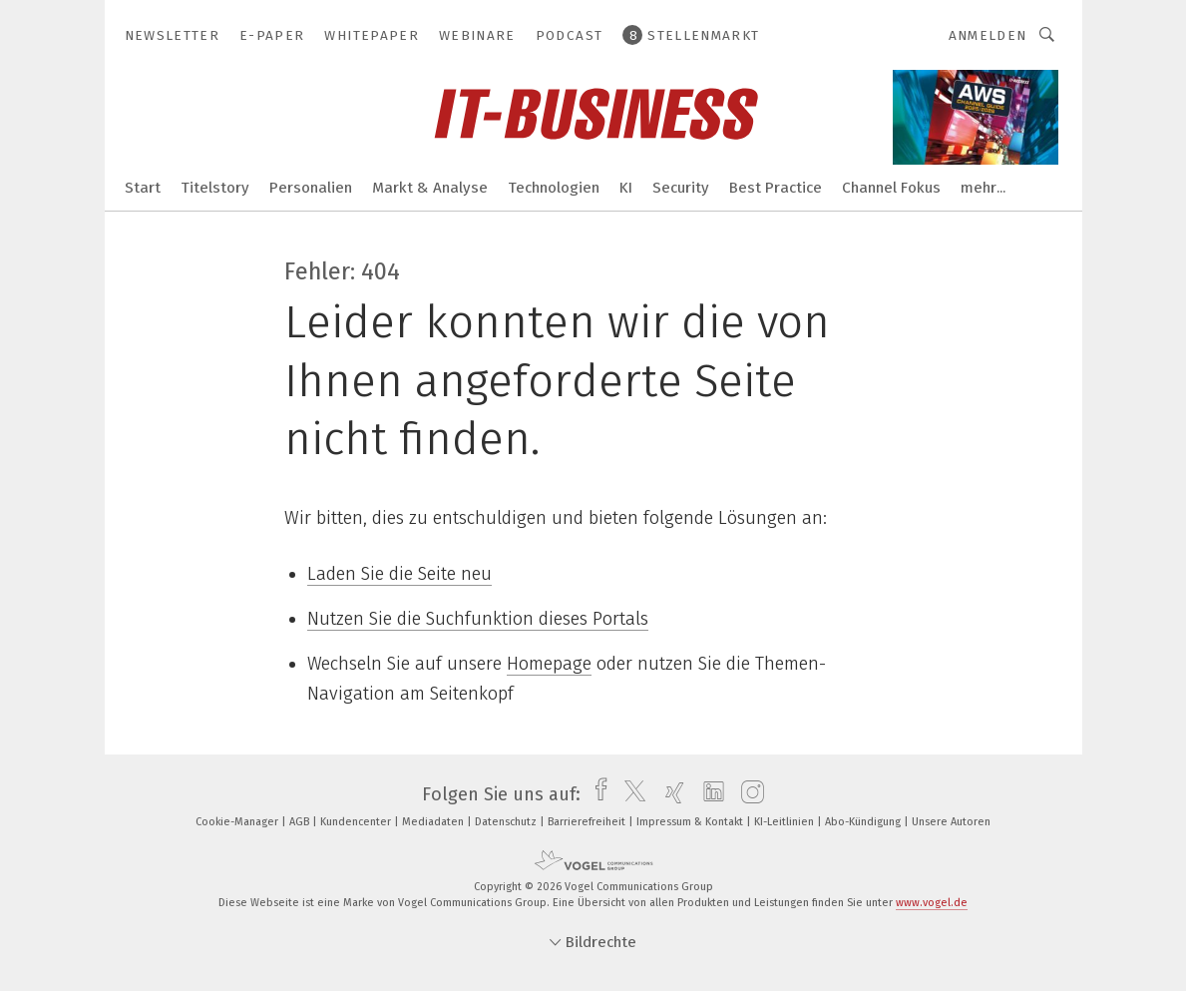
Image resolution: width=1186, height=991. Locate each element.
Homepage (549, 664)
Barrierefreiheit (588, 821)
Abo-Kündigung (864, 821)
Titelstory (215, 188)
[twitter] (629, 794)
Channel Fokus (891, 188)
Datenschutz (507, 821)
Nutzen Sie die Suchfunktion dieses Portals (477, 619)
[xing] (669, 794)
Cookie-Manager (238, 821)
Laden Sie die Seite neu (399, 574)
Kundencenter (357, 821)
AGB (300, 821)
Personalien (310, 188)
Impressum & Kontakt (691, 821)
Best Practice (775, 188)
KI (625, 188)
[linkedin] (708, 794)
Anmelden (988, 35)
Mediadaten (434, 821)
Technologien (553, 188)
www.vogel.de (932, 902)
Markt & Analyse (430, 188)
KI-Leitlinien (785, 821)
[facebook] (596, 794)
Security (680, 188)
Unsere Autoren (951, 821)
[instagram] (747, 794)
